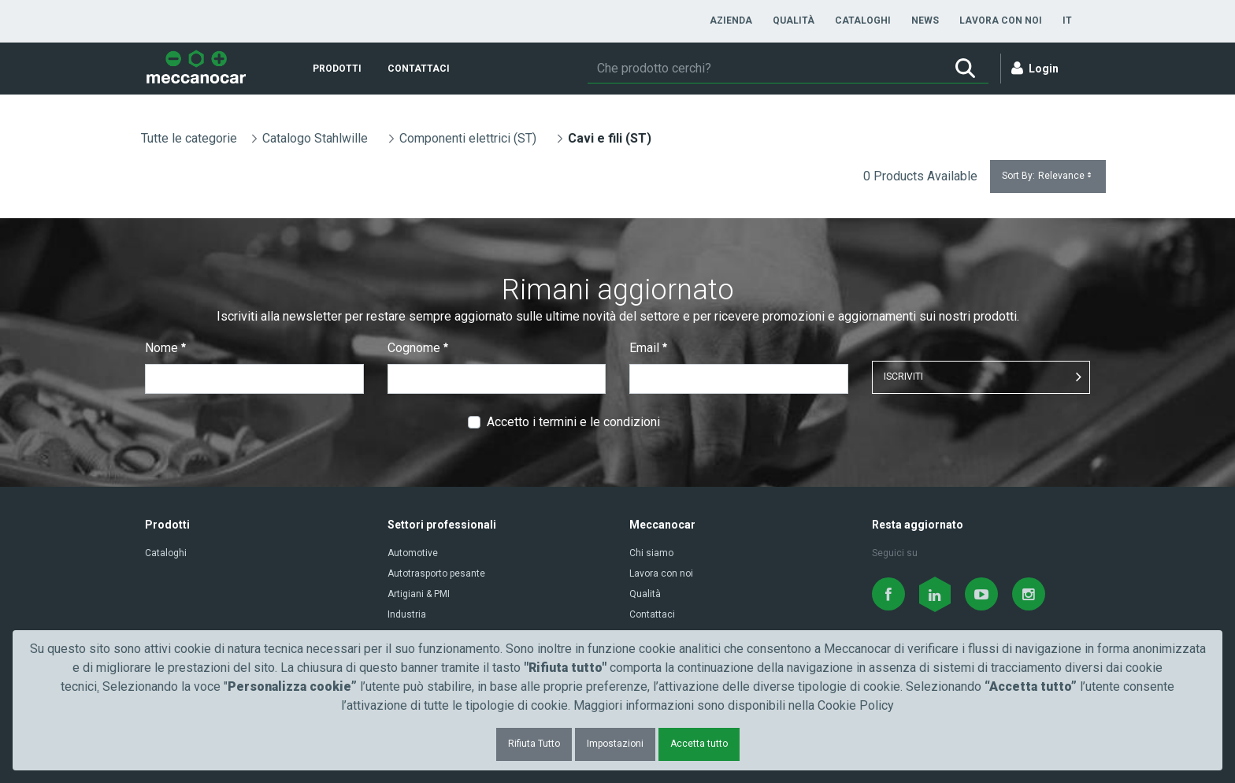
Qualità (645, 593)
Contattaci (652, 614)
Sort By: (1048, 176)
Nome (165, 347)
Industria (407, 614)
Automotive (413, 552)
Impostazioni (615, 743)
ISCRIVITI (903, 376)
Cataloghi (166, 552)
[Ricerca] (765, 68)
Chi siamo (651, 552)
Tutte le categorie (189, 138)
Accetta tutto (699, 743)
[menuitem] (730, 20)
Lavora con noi (661, 573)
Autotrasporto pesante (436, 573)
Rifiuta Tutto (534, 743)
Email (648, 347)
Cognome (418, 347)
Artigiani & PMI (419, 593)
